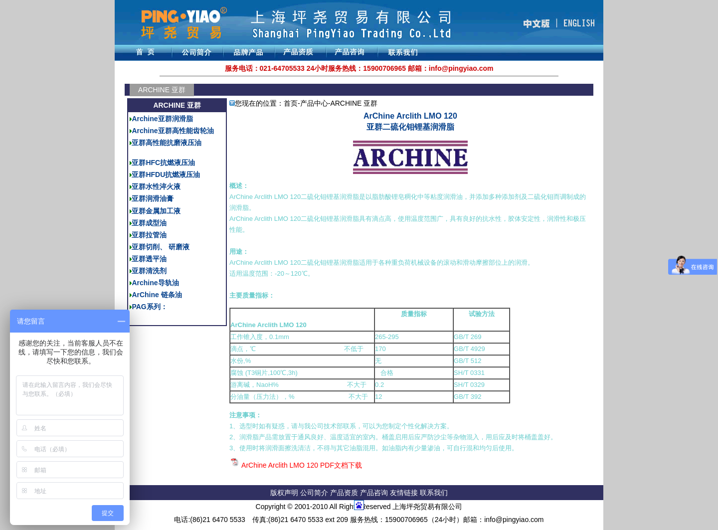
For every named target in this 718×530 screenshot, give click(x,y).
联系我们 (434, 493)
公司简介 (315, 493)
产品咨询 (374, 493)
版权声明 (284, 493)
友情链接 (405, 493)
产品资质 (344, 493)
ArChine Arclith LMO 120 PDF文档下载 (301, 465)
